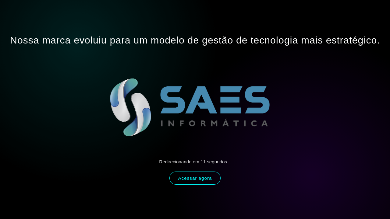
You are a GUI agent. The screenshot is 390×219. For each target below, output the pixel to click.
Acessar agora (195, 178)
